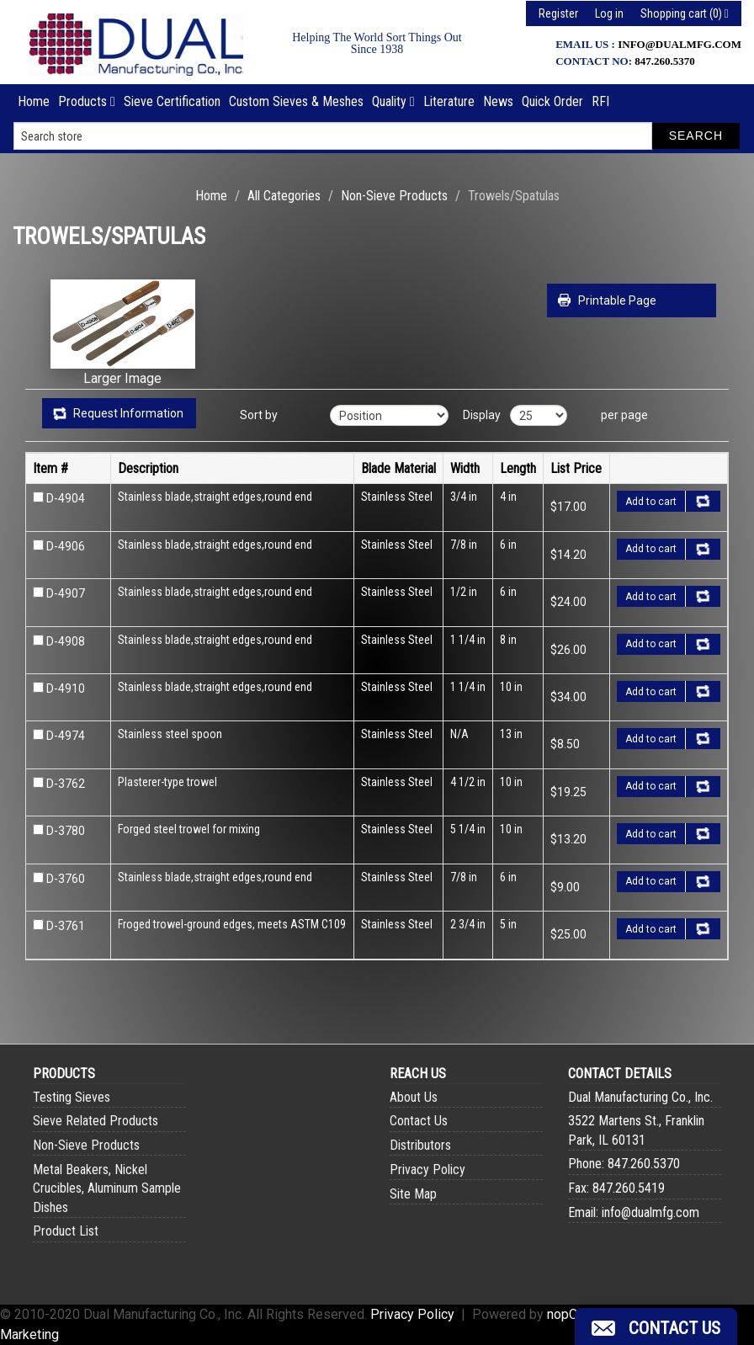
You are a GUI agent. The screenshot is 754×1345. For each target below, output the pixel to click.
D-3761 (65, 926)
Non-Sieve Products (394, 196)
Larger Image (122, 378)
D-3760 (65, 878)
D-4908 (65, 641)
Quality (393, 101)
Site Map (413, 1194)
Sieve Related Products (95, 1121)
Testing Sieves (71, 1097)
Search (696, 135)
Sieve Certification (172, 101)
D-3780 (65, 830)
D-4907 (65, 593)
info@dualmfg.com (679, 44)
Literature (449, 101)
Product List (65, 1231)
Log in (609, 13)
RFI (600, 101)
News (498, 101)
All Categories (284, 196)
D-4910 (65, 688)
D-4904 (65, 498)
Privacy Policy (427, 1170)
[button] (656, 1326)
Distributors (420, 1145)
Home (34, 101)
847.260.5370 (665, 61)
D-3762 (65, 783)
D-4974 (65, 735)
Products (86, 101)
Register (558, 13)
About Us (414, 1097)
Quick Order (552, 101)
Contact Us (419, 1121)
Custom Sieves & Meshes (296, 101)
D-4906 (65, 546)
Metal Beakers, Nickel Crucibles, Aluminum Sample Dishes (107, 1188)
